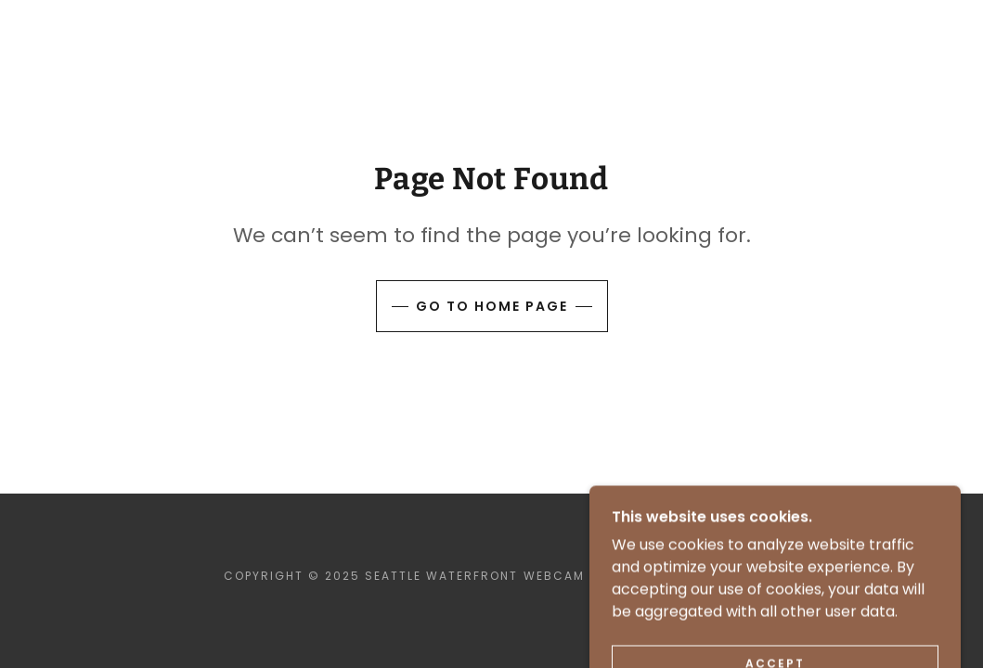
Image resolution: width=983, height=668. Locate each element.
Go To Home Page (492, 306)
